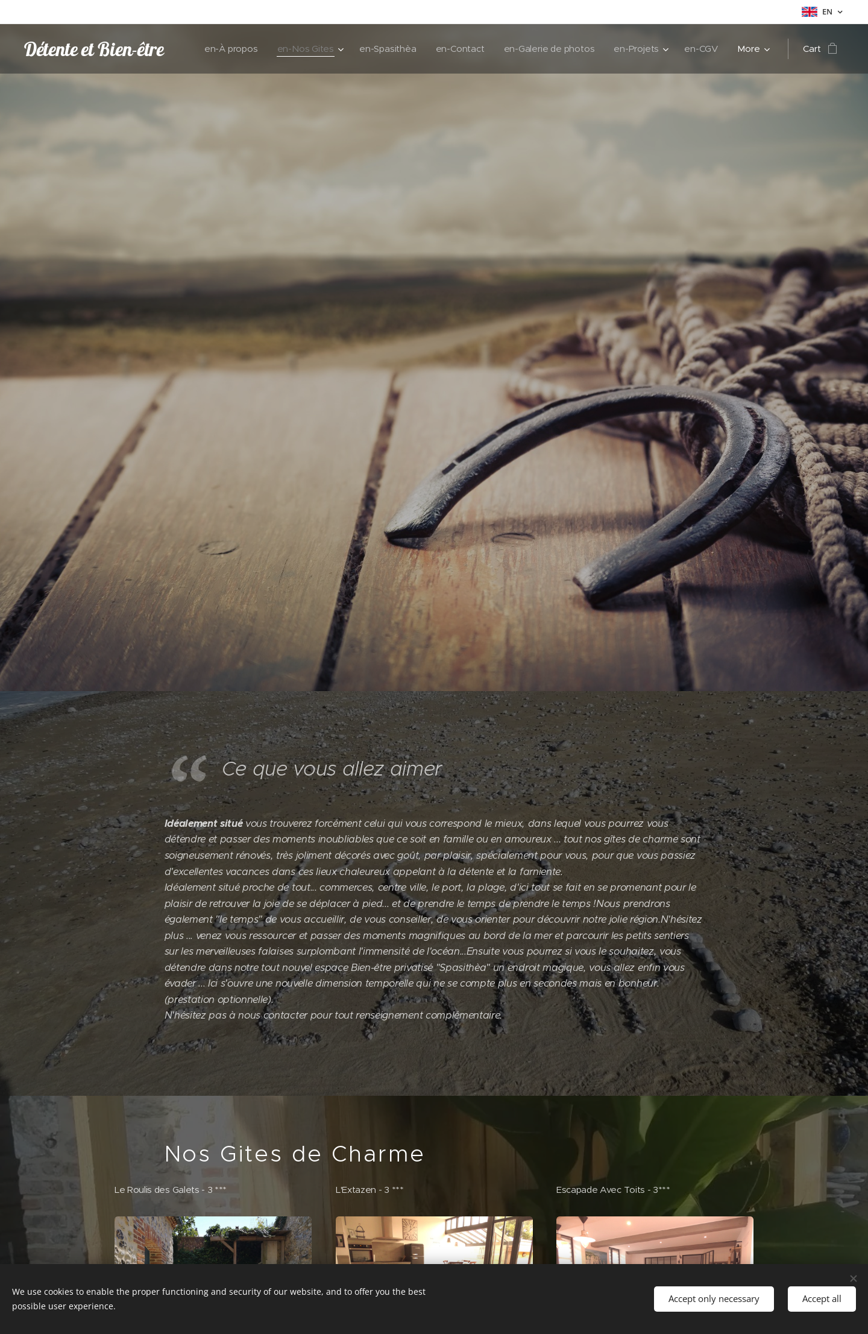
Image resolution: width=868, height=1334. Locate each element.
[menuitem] (225, 49)
